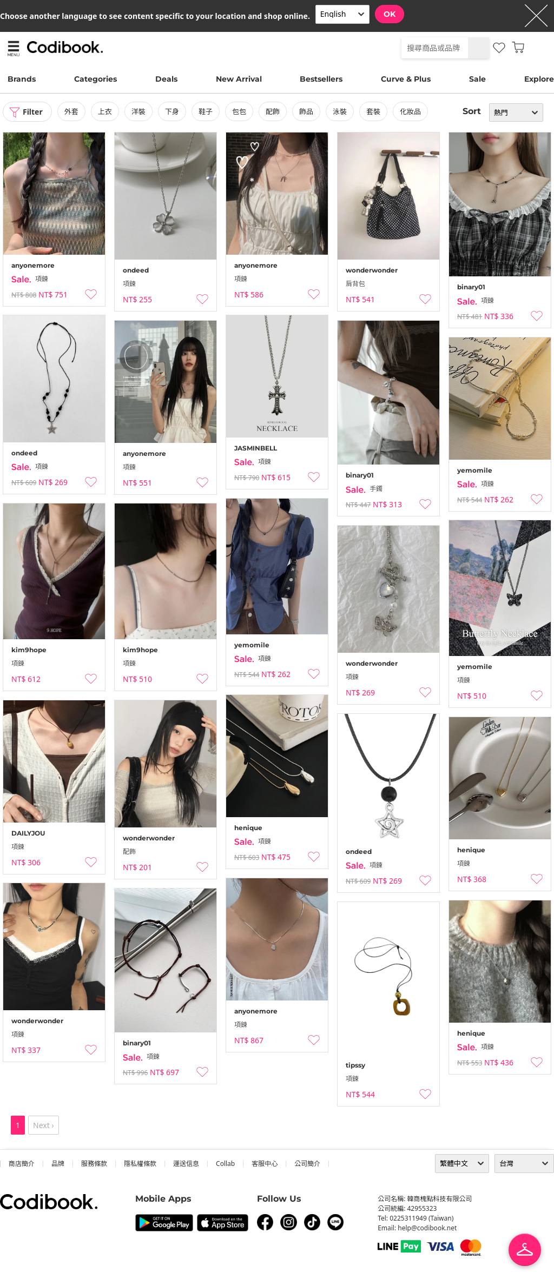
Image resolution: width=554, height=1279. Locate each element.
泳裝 (340, 111)
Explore (539, 79)
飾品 (306, 111)
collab (225, 1163)
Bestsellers (321, 79)
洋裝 (138, 111)
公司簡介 (307, 1163)
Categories (95, 79)
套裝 (373, 111)
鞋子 (206, 111)
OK (389, 14)
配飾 (273, 111)
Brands (22, 79)
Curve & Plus (406, 79)
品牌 (57, 1163)
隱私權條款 (140, 1163)
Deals (166, 79)
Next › (43, 1125)
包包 (239, 111)
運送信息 (186, 1163)
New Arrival (239, 79)
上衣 (105, 111)
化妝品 (410, 111)
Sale (477, 79)
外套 (71, 111)
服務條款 (94, 1163)
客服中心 (265, 1163)
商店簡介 (22, 1163)
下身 (172, 111)
